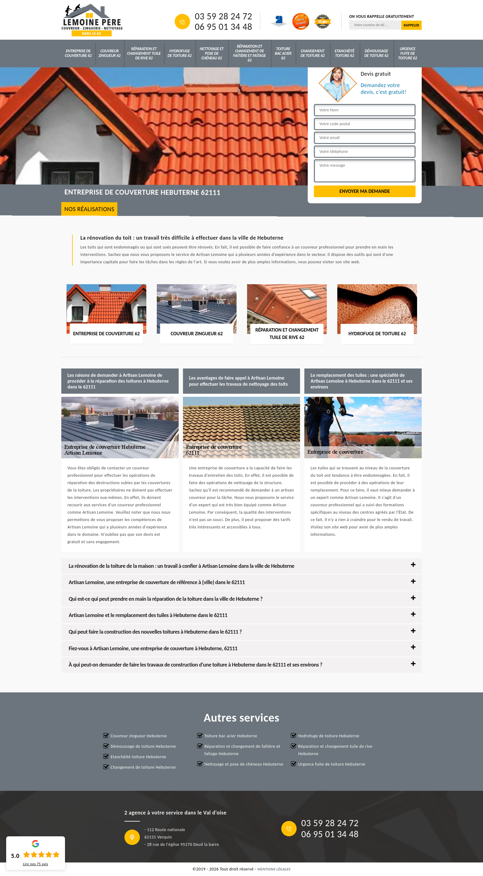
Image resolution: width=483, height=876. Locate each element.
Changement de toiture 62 (313, 53)
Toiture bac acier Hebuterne (231, 736)
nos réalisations (89, 209)
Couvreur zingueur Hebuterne (139, 736)
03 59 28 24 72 (223, 16)
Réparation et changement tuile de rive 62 (144, 53)
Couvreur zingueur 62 (109, 53)
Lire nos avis (35, 864)
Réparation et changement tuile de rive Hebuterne (335, 750)
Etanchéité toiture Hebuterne (138, 756)
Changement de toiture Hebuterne (143, 767)
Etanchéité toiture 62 (345, 53)
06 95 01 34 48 (223, 26)
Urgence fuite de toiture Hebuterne (331, 764)
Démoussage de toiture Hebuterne (143, 746)
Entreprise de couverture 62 (78, 53)
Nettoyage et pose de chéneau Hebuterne (244, 764)
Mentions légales (274, 869)
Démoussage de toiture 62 (376, 53)
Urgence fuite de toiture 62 (407, 53)
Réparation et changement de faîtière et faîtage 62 (249, 53)
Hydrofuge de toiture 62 (180, 53)
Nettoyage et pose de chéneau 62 (211, 53)
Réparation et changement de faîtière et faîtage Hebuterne (242, 750)
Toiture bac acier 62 (283, 53)
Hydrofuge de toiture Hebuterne (328, 736)
